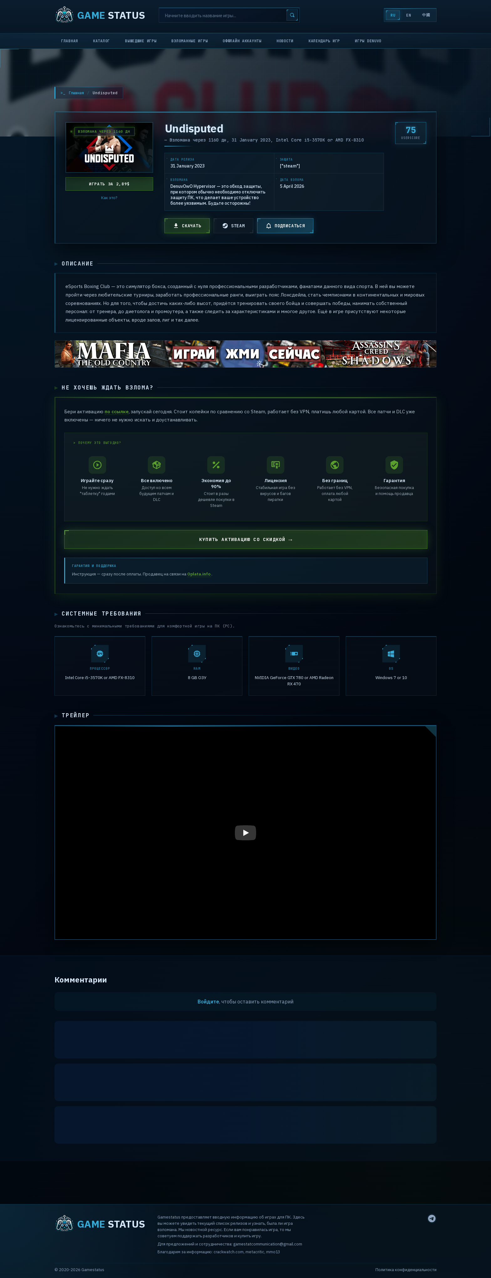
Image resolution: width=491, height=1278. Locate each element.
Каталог (101, 41)
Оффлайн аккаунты (242, 41)
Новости (285, 41)
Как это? (109, 197)
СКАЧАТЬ (187, 226)
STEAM (233, 226)
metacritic (255, 1252)
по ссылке (117, 413)
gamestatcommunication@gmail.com (267, 1244)
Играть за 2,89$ (109, 184)
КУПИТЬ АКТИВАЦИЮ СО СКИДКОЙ (242, 541)
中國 (425, 15)
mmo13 (273, 1252)
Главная (69, 41)
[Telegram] (432, 1218)
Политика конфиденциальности (406, 1269)
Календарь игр (324, 41)
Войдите (208, 1004)
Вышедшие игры (140, 41)
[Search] (229, 15)
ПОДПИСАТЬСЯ (285, 226)
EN (406, 15)
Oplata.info (199, 576)
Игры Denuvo (368, 41)
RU (389, 15)
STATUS (99, 15)
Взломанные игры (189, 41)
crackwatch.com (229, 1252)
